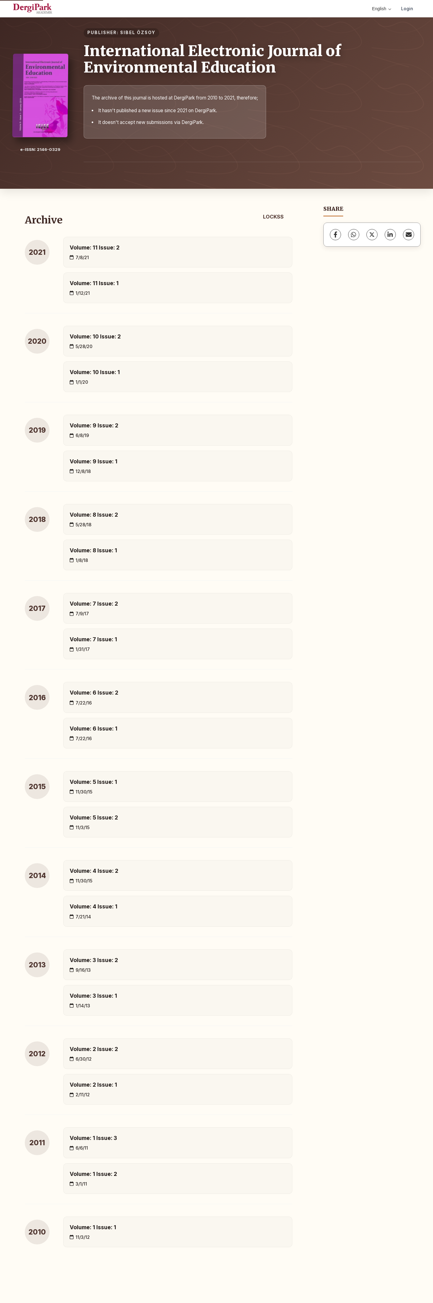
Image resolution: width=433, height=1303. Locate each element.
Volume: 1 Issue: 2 (93, 1174)
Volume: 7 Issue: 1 (93, 639)
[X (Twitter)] (372, 234)
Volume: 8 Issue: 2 (94, 514)
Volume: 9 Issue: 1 (93, 461)
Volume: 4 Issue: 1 (93, 906)
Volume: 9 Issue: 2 (94, 425)
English (381, 8)
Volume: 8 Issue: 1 (93, 550)
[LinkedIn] (390, 234)
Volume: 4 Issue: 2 (94, 871)
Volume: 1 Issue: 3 (93, 1138)
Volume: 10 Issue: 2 (95, 336)
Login (407, 8)
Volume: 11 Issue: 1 (94, 283)
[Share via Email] (408, 234)
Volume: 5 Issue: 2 (94, 817)
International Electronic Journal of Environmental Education (212, 59)
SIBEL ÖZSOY (137, 32)
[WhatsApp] (353, 234)
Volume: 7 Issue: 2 (94, 603)
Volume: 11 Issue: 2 (95, 247)
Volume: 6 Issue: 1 (93, 728)
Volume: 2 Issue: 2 (94, 1049)
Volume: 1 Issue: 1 (93, 1227)
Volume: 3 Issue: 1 (93, 995)
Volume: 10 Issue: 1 (95, 372)
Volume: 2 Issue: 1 (93, 1084)
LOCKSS (273, 217)
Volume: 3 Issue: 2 (94, 960)
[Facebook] (335, 234)
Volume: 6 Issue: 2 (94, 692)
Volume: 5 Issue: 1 (93, 782)
